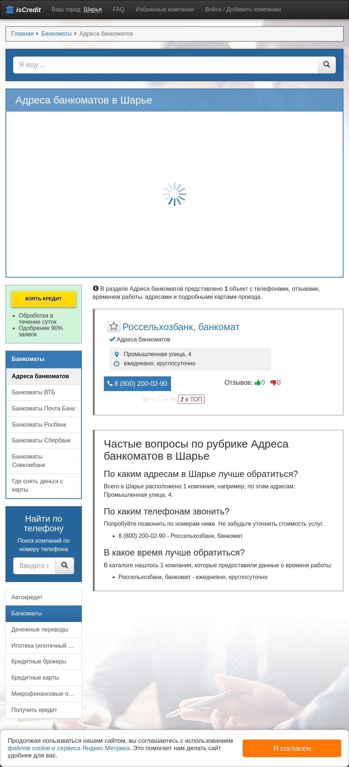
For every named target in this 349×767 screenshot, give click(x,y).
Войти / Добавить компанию (243, 9)
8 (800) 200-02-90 (137, 383)
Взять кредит (43, 298)
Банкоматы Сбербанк (41, 440)
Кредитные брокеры (38, 661)
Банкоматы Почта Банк (43, 408)
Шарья (93, 9)
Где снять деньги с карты (37, 485)
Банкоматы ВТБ (33, 392)
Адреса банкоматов (40, 376)
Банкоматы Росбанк (39, 425)
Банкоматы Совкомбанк (28, 460)
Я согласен (292, 748)
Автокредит (27, 597)
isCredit (23, 10)
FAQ (118, 9)
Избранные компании (164, 9)
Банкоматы (26, 613)
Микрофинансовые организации (46, 694)
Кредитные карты (35, 677)
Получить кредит (34, 710)
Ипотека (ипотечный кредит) (46, 646)
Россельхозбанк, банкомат (181, 326)
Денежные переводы (39, 629)
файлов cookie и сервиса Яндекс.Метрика (69, 748)
